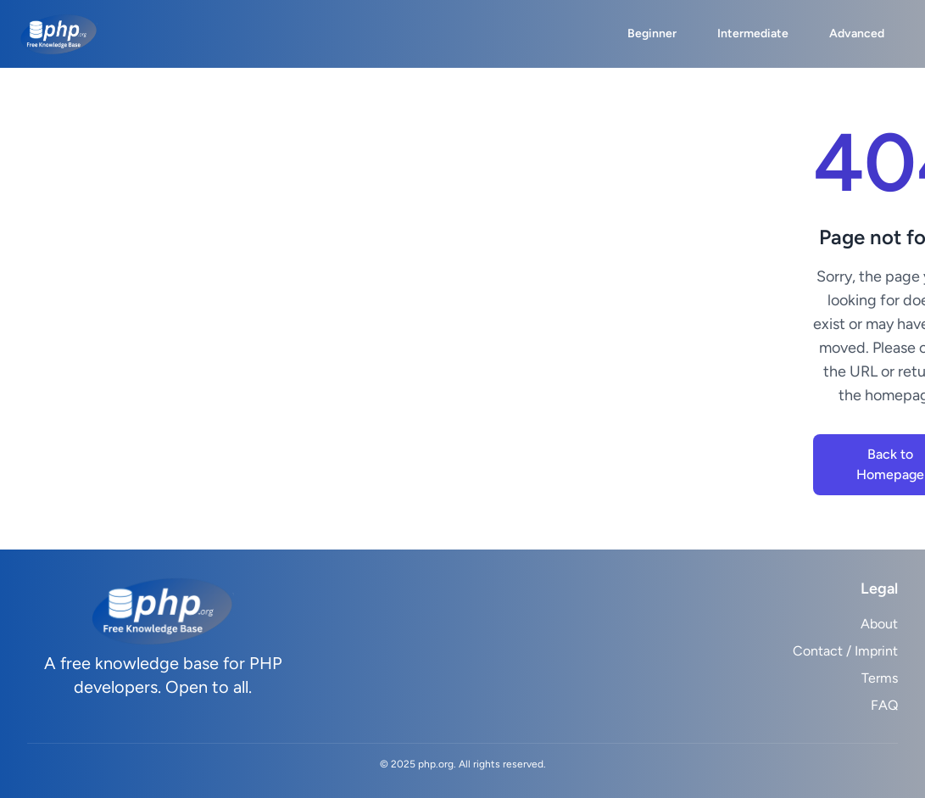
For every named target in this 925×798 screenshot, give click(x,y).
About (879, 624)
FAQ (884, 705)
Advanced (856, 33)
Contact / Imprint (845, 651)
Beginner (652, 33)
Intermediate (752, 33)
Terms (879, 678)
